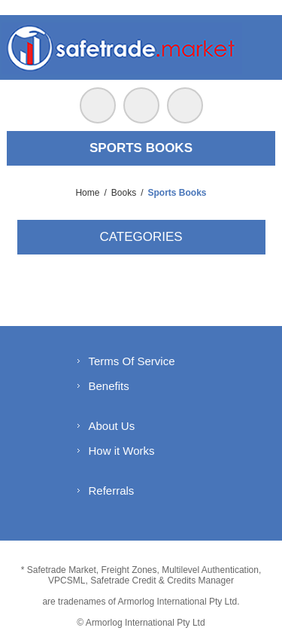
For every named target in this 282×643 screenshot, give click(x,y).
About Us (112, 425)
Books (123, 192)
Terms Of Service (132, 361)
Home (87, 192)
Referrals (112, 490)
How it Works (122, 450)
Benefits (109, 385)
